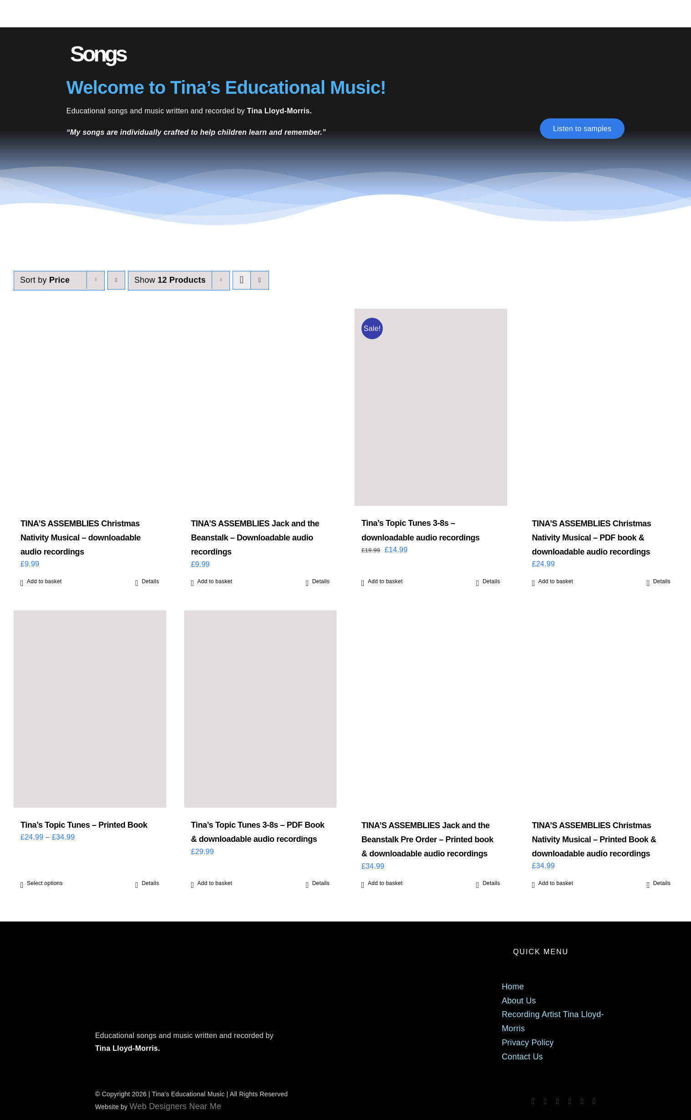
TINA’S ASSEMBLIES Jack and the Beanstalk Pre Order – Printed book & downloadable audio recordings (427, 839)
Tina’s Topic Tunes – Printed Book (83, 825)
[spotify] (557, 1101)
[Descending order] (116, 280)
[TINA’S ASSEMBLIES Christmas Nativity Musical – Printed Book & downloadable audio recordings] (601, 709)
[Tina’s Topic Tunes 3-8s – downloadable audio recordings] (431, 407)
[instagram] (545, 1101)
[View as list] (260, 280)
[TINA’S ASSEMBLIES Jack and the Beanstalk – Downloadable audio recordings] (260, 407)
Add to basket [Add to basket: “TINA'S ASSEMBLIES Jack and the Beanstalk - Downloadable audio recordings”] (215, 581)
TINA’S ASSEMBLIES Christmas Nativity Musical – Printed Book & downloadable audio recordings (594, 839)
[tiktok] (570, 1101)
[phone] (594, 1101)
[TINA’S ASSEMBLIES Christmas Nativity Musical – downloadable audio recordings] (90, 407)
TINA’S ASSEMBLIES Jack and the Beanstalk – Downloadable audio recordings (255, 537)
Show (170, 280)
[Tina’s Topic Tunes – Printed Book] (90, 709)
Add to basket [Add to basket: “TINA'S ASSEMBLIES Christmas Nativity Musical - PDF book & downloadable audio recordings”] (556, 581)
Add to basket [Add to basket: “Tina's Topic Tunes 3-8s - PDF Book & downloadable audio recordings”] (215, 883)
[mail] (582, 1101)
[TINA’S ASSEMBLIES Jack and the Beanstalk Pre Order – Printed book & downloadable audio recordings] (431, 709)
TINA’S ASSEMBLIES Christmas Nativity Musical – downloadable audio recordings (80, 537)
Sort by (45, 280)
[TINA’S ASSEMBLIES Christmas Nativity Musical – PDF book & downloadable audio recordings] (601, 407)
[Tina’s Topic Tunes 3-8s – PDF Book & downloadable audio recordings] (260, 709)
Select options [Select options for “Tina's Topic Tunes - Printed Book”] (45, 883)
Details (150, 581)
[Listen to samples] (582, 128)
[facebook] (533, 1101)
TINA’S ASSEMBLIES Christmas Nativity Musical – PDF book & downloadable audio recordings (591, 537)
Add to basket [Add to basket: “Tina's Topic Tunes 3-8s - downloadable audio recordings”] (385, 581)
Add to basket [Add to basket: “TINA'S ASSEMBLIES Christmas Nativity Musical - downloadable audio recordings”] (44, 581)
